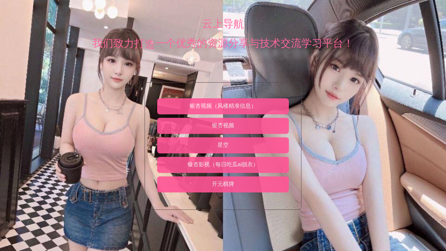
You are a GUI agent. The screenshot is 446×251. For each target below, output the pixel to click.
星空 (223, 145)
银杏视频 (223, 125)
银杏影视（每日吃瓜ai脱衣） (223, 164)
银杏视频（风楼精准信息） (223, 106)
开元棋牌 (223, 184)
